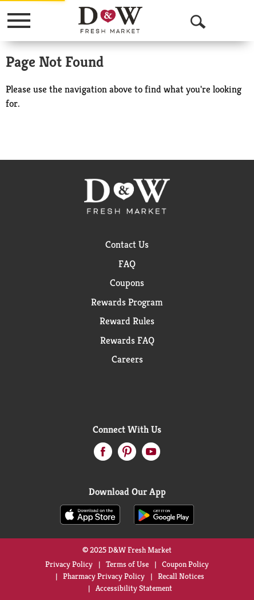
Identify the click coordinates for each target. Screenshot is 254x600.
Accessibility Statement (134, 588)
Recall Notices (181, 576)
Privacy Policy (69, 564)
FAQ (127, 263)
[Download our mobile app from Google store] (164, 514)
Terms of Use (127, 564)
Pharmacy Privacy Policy (104, 576)
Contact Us (127, 244)
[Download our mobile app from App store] (90, 514)
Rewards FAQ (127, 340)
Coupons (127, 282)
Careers (127, 359)
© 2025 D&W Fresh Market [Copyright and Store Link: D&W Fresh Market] (127, 550)
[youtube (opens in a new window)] (151, 455)
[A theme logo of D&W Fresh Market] (110, 20)
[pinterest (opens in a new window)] (127, 455)
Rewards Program (127, 302)
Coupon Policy (185, 564)
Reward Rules (127, 321)
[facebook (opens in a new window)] (103, 455)
